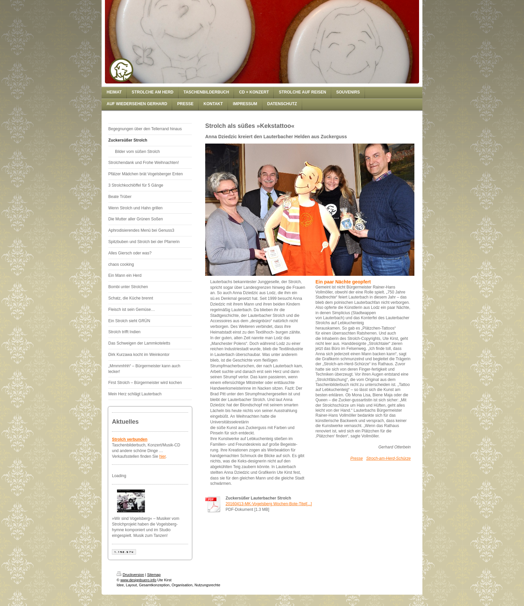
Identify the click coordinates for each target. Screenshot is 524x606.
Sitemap (153, 575)
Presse (356, 458)
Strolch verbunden (129, 439)
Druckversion (130, 575)
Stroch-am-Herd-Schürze (388, 458)
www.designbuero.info (138, 580)
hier (162, 456)
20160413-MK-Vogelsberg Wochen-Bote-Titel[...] (269, 503)
